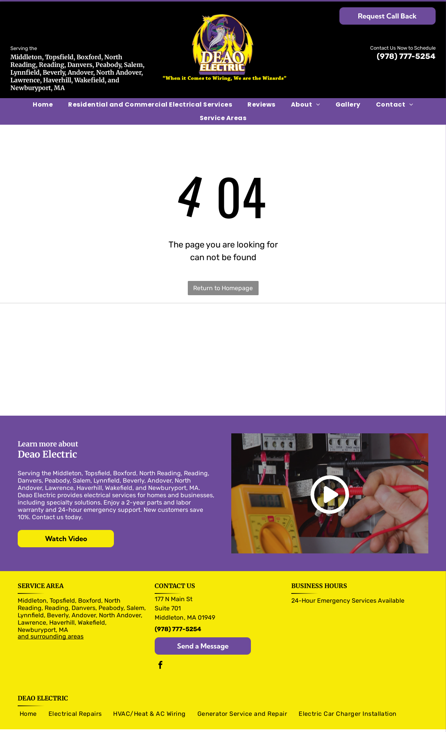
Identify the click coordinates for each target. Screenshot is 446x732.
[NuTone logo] (359, 355)
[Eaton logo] (359, 317)
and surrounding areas (51, 629)
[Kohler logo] (359, 394)
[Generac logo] (223, 394)
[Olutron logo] (86, 317)
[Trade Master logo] (223, 355)
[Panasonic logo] (86, 355)
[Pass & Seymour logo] (223, 317)
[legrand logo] (359, 336)
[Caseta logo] (223, 374)
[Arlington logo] (86, 374)
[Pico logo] (359, 374)
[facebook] (160, 659)
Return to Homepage (223, 288)
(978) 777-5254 (406, 56)
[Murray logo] (86, 336)
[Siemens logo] (223, 336)
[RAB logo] (86, 394)
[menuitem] (42, 104)
